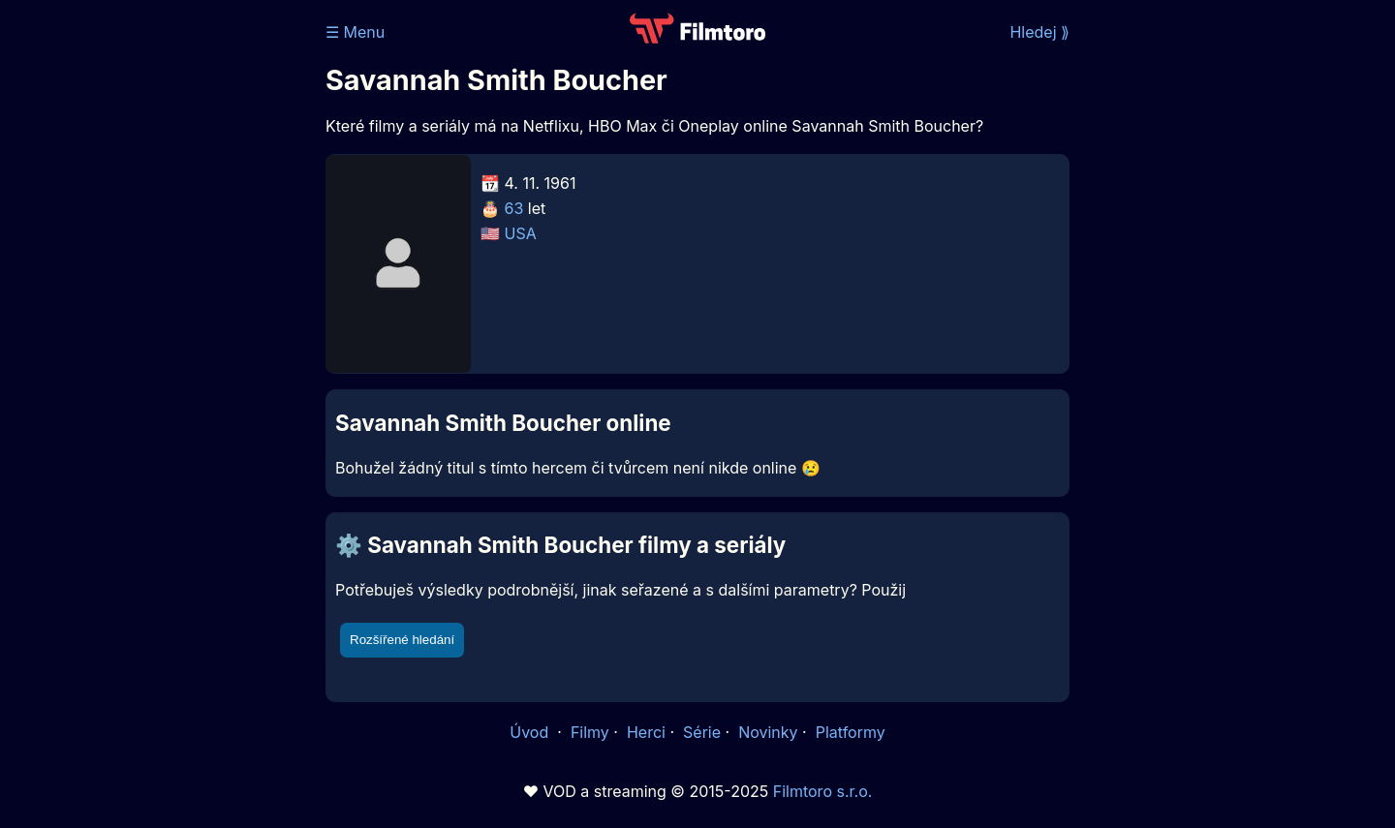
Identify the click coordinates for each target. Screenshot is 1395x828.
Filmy (590, 732)
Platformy (850, 732)
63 (514, 208)
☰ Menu (355, 32)
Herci (646, 732)
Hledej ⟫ (1039, 32)
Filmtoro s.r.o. (823, 791)
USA (521, 233)
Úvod (531, 732)
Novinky (767, 732)
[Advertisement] (185, 298)
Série (702, 732)
